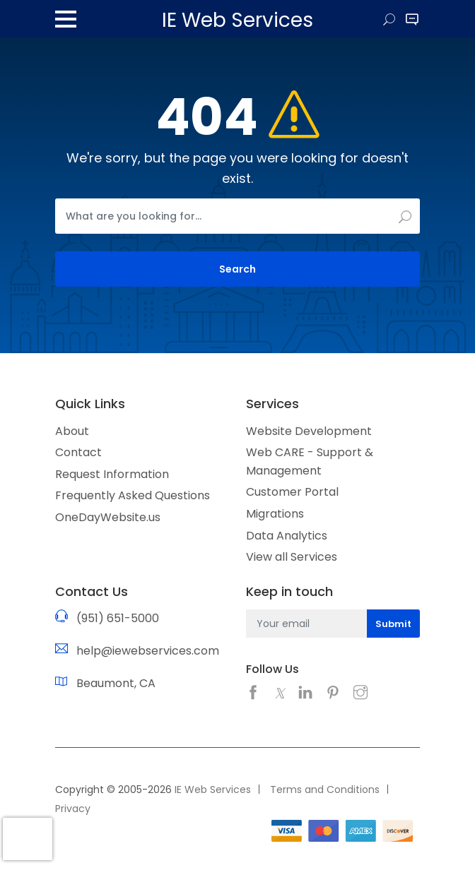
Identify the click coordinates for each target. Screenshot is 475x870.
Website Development (309, 431)
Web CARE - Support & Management (309, 461)
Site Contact (412, 20)
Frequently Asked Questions (132, 495)
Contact (78, 452)
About (72, 431)
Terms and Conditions (325, 789)
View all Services (291, 557)
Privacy (72, 809)
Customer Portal (292, 492)
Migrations (275, 514)
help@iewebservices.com (147, 651)
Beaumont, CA (116, 683)
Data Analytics (286, 536)
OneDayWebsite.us (107, 517)
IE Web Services (213, 789)
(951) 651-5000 (117, 618)
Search (389, 20)
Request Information (112, 474)
